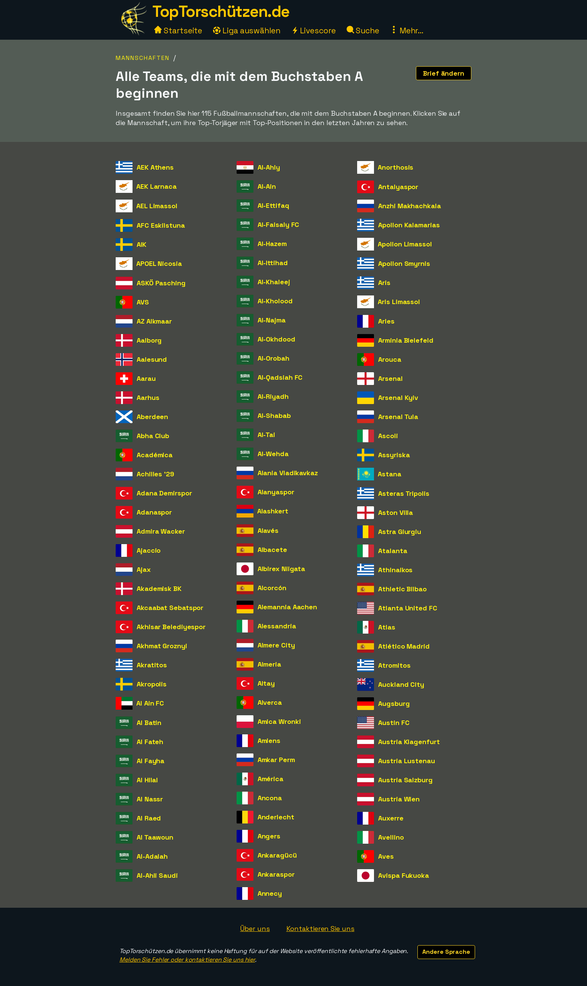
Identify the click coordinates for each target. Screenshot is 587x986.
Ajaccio (149, 550)
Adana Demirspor (164, 493)
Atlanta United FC (407, 608)
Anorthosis (395, 167)
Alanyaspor (276, 492)
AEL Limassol (156, 205)
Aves (386, 856)
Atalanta (392, 550)
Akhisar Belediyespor (171, 626)
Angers (269, 836)
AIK (141, 244)
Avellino (391, 837)
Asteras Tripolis (403, 493)
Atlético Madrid (404, 646)
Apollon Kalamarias (409, 225)
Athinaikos (395, 569)
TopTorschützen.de (220, 11)
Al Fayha (150, 760)
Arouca (389, 359)
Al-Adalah (152, 856)
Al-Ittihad (273, 262)
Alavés (268, 530)
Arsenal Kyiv (398, 397)
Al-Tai (266, 434)
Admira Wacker (161, 531)
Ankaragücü (277, 855)
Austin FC (393, 722)
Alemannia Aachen (287, 607)
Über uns (255, 928)
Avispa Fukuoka (403, 875)
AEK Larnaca (156, 186)
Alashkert (272, 511)
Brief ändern (443, 73)
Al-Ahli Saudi (157, 875)
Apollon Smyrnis (404, 263)
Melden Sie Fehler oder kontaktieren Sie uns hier (187, 960)
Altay (266, 683)
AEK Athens (155, 167)
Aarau (146, 378)
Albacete (272, 549)
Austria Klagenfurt (409, 741)
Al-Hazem (272, 243)
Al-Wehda (273, 453)
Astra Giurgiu (399, 531)
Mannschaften (143, 58)
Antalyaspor (398, 186)
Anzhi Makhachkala (409, 205)
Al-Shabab (274, 415)
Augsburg (394, 703)
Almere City (276, 645)
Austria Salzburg (405, 780)
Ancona (270, 798)
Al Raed (149, 818)
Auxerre (390, 818)
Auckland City (401, 684)
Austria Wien (399, 799)
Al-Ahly (269, 167)
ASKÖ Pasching (161, 283)
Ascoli (388, 435)
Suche (363, 30)
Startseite (178, 30)
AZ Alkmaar (154, 321)
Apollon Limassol (405, 244)
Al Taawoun (155, 837)
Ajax (144, 569)
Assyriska (394, 454)
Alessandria (277, 626)
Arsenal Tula (398, 416)
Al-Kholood (275, 301)
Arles (386, 321)
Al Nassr (150, 799)
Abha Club (153, 435)
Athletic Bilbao (402, 589)
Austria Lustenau (406, 760)
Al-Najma (272, 320)
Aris (384, 282)
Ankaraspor (276, 874)
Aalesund (152, 359)
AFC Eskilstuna (161, 225)
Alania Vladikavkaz (288, 472)
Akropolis (152, 684)
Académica (155, 454)
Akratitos (152, 665)
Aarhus (148, 397)
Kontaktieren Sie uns (320, 928)
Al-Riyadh (273, 396)
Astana (389, 474)
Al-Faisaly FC (278, 224)
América (270, 778)
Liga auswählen (246, 30)
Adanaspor (154, 512)
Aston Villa (395, 512)
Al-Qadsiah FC (280, 377)
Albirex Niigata (281, 568)
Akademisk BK (159, 588)
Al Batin (149, 722)
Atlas (386, 627)
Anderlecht (276, 817)
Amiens (269, 740)
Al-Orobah (273, 358)
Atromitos (394, 665)
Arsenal (390, 378)
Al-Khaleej (274, 281)
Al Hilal (147, 780)
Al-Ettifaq (273, 205)
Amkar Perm (276, 759)
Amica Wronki (279, 721)
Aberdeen (152, 416)
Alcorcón (272, 587)
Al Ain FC (150, 703)
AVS (143, 302)
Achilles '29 (155, 474)
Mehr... (406, 30)
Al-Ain (267, 186)
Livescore (313, 30)
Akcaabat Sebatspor (170, 607)
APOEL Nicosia (159, 263)
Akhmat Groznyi (162, 645)
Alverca (270, 702)
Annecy (270, 893)
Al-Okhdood (276, 339)
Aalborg (149, 340)
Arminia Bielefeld (405, 340)
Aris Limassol (399, 301)
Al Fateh (150, 741)
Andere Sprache (446, 952)
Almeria (269, 664)
